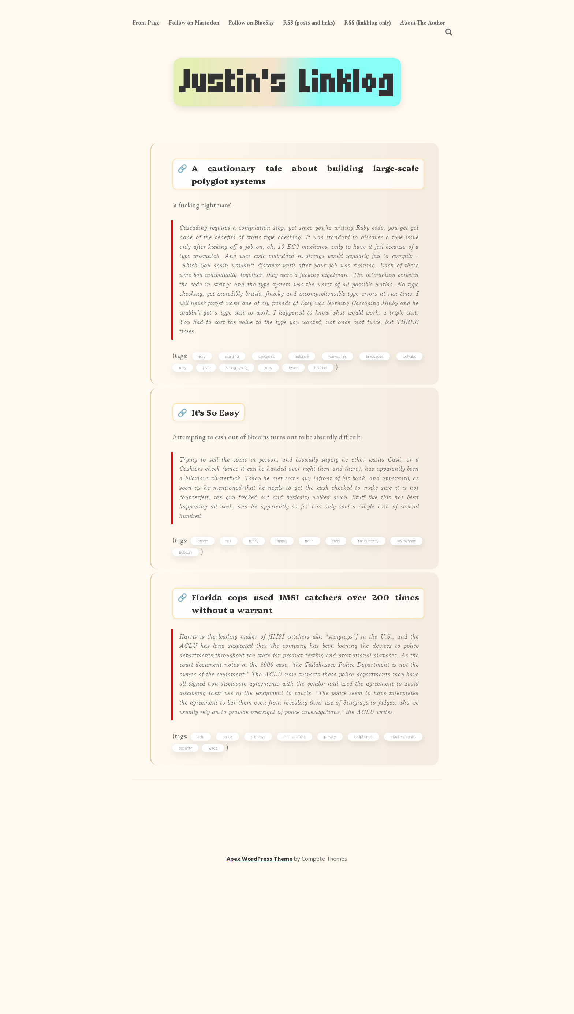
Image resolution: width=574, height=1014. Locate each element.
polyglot (406, 409)
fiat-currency (367, 632)
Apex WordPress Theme (259, 1003)
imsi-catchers (296, 877)
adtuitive (303, 409)
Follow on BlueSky (251, 22)
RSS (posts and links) (309, 22)
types (297, 422)
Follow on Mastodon (194, 22)
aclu (205, 877)
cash (335, 632)
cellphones (362, 877)
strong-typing (240, 422)
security (189, 890)
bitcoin (207, 632)
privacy (330, 877)
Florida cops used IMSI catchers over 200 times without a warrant (306, 702)
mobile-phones (401, 877)
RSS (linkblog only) (367, 22)
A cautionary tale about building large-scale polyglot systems (306, 177)
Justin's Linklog (287, 82)
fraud (310, 632)
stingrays (260, 877)
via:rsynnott (404, 632)
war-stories (337, 409)
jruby (272, 422)
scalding (235, 409)
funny (256, 632)
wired (216, 890)
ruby (186, 422)
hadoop (324, 422)
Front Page (146, 22)
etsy (206, 409)
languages (373, 409)
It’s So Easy (220, 472)
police (231, 877)
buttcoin (189, 645)
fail (232, 632)
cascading (269, 409)
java (209, 422)
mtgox (283, 632)
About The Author (422, 22)
